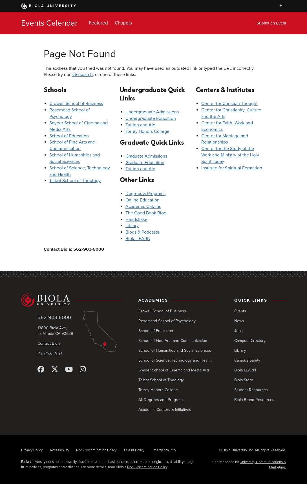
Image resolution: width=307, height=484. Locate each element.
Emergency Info (163, 450)
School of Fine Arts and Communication (172, 340)
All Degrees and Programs (161, 399)
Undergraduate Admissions (152, 112)
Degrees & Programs (145, 193)
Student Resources (251, 389)
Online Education (142, 200)
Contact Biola (48, 343)
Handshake (136, 219)
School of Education (69, 136)
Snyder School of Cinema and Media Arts (174, 370)
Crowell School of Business (76, 103)
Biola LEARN (137, 238)
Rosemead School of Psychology (167, 321)
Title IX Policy (133, 450)
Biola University (49, 6)
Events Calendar (49, 23)
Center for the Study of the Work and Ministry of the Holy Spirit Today (230, 155)
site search (82, 74)
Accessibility (59, 450)
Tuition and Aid (140, 125)
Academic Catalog (143, 206)
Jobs (238, 330)
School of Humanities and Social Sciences (174, 350)
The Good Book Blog (145, 213)
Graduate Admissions (146, 156)
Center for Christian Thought (229, 103)
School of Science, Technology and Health (175, 360)
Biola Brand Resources (254, 399)
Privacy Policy (32, 450)
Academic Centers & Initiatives (164, 409)
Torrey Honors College (147, 131)
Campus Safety (247, 360)
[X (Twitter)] (54, 370)
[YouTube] (69, 370)
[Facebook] (40, 370)
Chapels (123, 23)
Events (240, 311)
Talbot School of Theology (75, 180)
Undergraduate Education (150, 118)
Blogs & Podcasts (142, 232)
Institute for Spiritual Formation (231, 168)
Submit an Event (271, 23)
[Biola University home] (71, 300)
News (239, 321)
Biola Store (243, 380)
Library (132, 225)
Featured (98, 23)
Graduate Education (144, 162)
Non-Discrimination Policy (96, 450)
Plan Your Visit (49, 353)
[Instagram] (83, 370)
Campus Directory (250, 340)
